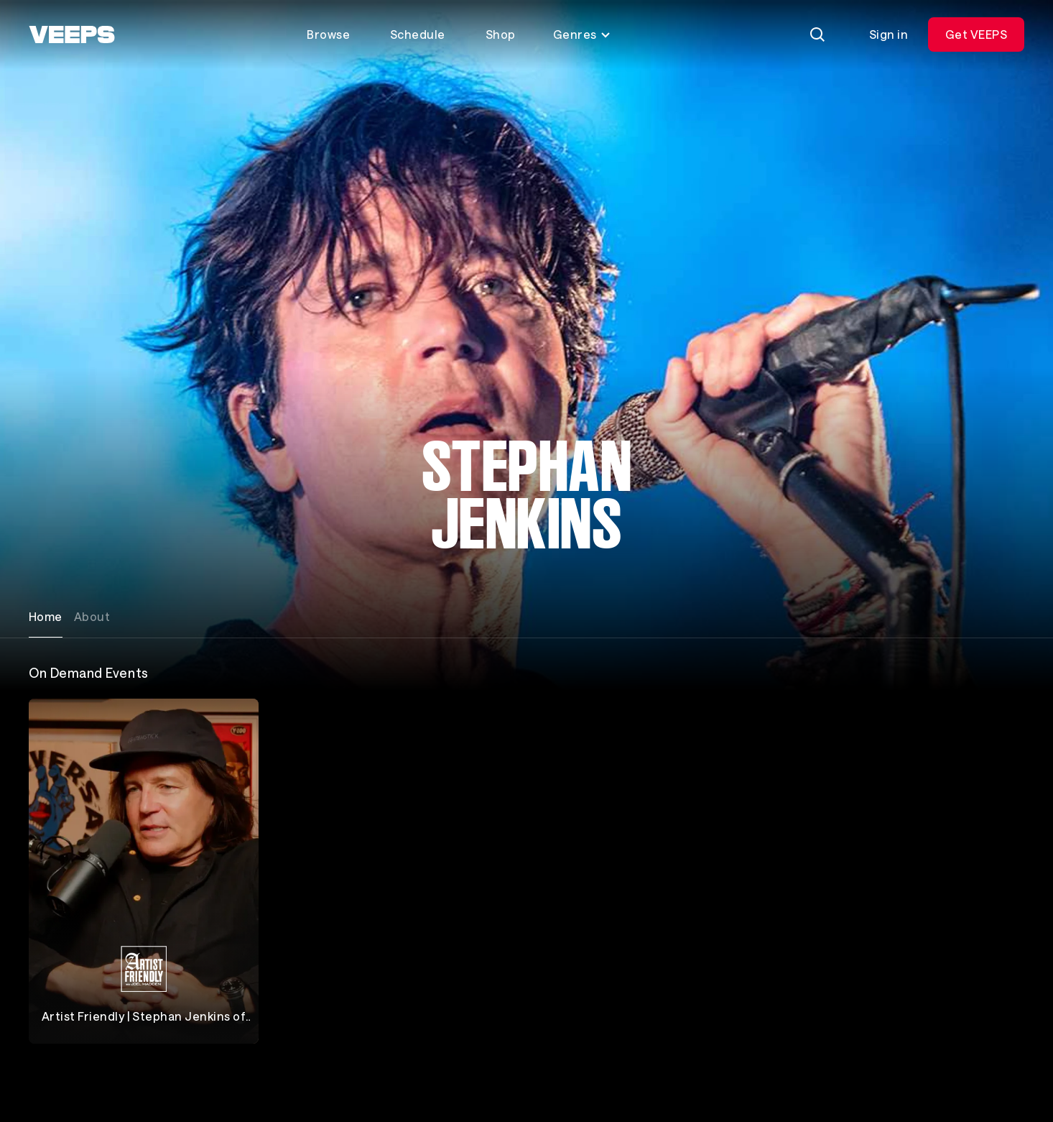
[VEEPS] (72, 34)
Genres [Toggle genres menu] (582, 34)
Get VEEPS (976, 34)
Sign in (888, 34)
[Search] (817, 34)
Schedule (417, 34)
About (92, 616)
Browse (328, 34)
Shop (501, 34)
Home (45, 616)
